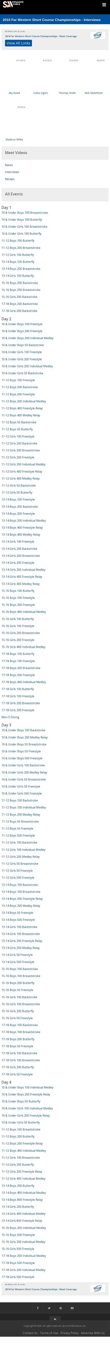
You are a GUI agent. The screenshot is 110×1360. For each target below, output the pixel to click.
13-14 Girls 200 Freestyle (17, 563)
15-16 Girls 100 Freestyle (17, 626)
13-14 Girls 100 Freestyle (17, 541)
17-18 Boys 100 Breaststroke (20, 1032)
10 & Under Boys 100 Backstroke (23, 730)
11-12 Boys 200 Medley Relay (20, 815)
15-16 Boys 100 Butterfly (17, 591)
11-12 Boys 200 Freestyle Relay (22, 1143)
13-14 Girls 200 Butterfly (17, 1207)
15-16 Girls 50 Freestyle (17, 1018)
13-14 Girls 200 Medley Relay (20, 948)
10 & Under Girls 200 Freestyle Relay (25, 1115)
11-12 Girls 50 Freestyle (17, 871)
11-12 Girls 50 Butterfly (16, 492)
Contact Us (30, 1333)
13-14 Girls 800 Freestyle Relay (21, 1221)
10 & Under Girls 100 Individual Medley (27, 1108)
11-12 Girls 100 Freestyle (17, 436)
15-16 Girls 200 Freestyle (17, 640)
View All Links (18, 43)
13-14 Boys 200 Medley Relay (20, 906)
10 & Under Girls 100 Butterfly (21, 234)
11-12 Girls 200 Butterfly (17, 1165)
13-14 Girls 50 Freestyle (17, 955)
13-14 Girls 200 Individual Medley (23, 570)
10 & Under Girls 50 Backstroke (22, 373)
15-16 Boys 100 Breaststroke (20, 976)
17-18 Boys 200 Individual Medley (23, 1256)
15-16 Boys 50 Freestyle (17, 990)
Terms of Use (49, 1333)
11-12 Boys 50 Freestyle (17, 828)
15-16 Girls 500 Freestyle (17, 1249)
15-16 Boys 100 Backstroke (19, 969)
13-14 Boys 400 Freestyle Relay (22, 528)
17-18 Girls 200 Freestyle (17, 710)
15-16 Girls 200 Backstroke (19, 297)
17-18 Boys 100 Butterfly (17, 654)
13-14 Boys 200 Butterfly (17, 1186)
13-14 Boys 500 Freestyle (18, 920)
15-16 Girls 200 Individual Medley (23, 1242)
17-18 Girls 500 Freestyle (17, 1277)
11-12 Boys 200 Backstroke (19, 387)
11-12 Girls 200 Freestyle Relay (21, 1172)
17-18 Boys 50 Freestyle (17, 1046)
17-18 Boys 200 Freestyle (18, 675)
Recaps (10, 179)
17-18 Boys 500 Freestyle (18, 1263)
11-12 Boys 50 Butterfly (17, 429)
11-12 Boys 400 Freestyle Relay (22, 408)
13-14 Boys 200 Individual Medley (23, 521)
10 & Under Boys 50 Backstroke (22, 345)
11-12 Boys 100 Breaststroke (20, 1129)
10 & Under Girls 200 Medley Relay (24, 772)
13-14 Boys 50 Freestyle (17, 913)
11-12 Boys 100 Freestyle (18, 380)
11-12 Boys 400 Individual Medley (23, 1151)
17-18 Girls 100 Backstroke (19, 1053)
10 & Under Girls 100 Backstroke (23, 765)
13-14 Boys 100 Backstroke (19, 885)
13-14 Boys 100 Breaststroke (20, 892)
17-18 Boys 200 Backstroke (19, 304)
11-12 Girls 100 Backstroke (19, 842)
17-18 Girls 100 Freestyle (17, 696)
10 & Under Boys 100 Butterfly (21, 220)
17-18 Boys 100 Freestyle (18, 661)
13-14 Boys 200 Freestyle (18, 514)
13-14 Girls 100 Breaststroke (20, 934)
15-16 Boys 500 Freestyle (18, 1235)
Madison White (14, 139)
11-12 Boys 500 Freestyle (18, 835)
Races (9, 165)
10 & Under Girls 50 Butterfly (20, 1122)
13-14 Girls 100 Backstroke (19, 927)
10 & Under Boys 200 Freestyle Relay (25, 1094)
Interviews (12, 172)
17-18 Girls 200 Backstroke (19, 311)
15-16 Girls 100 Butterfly (17, 619)
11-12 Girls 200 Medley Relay (20, 857)
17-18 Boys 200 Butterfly (17, 1039)
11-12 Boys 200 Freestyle (18, 394)
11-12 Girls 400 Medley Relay (20, 478)
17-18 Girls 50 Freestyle (17, 1074)
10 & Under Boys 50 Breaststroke (23, 744)
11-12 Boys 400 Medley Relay (20, 415)
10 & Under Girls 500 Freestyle (21, 793)
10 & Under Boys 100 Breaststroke (24, 213)
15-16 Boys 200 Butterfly (17, 983)
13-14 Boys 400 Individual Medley (23, 1193)
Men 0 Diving (10, 717)
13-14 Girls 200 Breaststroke (20, 556)
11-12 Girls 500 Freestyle (17, 878)
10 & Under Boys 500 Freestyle (21, 758)
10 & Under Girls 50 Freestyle (20, 786)
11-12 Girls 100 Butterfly (17, 255)
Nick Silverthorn (94, 93)
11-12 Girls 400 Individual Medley (23, 1179)
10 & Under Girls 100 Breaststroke (24, 227)
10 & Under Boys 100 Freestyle (21, 324)
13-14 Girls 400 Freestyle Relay (21, 577)
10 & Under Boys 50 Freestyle (21, 751)
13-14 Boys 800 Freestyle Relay (22, 1200)
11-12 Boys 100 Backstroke (19, 800)
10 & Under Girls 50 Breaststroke (23, 779)
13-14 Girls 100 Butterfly (17, 276)
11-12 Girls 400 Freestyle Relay (21, 471)
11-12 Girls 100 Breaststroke (20, 1158)
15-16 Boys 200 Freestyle (18, 605)
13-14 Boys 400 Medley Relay (20, 535)
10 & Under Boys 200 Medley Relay (24, 737)
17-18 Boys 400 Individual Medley (23, 682)
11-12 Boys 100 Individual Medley (23, 807)
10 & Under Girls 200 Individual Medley (27, 366)
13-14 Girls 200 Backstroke (19, 549)
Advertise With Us (93, 1333)
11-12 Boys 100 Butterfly (17, 241)
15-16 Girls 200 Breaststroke (20, 633)
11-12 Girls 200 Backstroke (19, 443)
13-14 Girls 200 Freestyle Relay (21, 941)
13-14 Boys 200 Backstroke (19, 507)
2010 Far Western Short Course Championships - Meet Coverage (41, 36)
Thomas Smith (67, 93)
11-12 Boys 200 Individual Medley (23, 401)
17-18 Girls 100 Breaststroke (20, 1060)
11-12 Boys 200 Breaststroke (20, 248)
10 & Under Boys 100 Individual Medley (27, 1087)
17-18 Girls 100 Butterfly (17, 689)
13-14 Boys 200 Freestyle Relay (22, 899)
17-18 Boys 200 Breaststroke (20, 668)
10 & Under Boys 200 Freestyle (21, 331)
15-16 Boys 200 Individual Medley (23, 1228)
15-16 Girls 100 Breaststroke (20, 1004)
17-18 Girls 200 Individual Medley (23, 1270)
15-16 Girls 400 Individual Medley (23, 647)
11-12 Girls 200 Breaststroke (20, 450)
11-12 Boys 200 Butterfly (17, 1136)
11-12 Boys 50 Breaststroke (20, 821)
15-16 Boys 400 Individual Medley (23, 612)
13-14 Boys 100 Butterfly (17, 262)
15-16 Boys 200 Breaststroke (20, 290)
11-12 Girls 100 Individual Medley (23, 850)
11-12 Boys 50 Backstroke (18, 422)
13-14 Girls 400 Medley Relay (20, 584)
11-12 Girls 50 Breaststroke (19, 864)
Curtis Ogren (40, 93)
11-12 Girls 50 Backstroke (18, 485)
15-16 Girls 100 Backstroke (19, 997)
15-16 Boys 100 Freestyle (18, 598)
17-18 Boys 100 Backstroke (19, 1025)
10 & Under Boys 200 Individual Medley (27, 338)
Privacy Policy (69, 1333)
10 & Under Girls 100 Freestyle (21, 352)
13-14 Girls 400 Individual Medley (23, 1214)
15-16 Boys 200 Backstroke (19, 283)
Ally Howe (14, 93)
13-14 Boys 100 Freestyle (18, 499)
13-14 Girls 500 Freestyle (17, 962)
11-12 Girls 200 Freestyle (17, 457)
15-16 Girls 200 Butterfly (17, 1011)
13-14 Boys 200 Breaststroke (20, 269)
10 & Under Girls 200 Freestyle (21, 359)
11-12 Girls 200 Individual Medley (23, 464)
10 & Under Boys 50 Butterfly (20, 1101)
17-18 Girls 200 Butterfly (17, 1067)
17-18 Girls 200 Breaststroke (20, 703)
